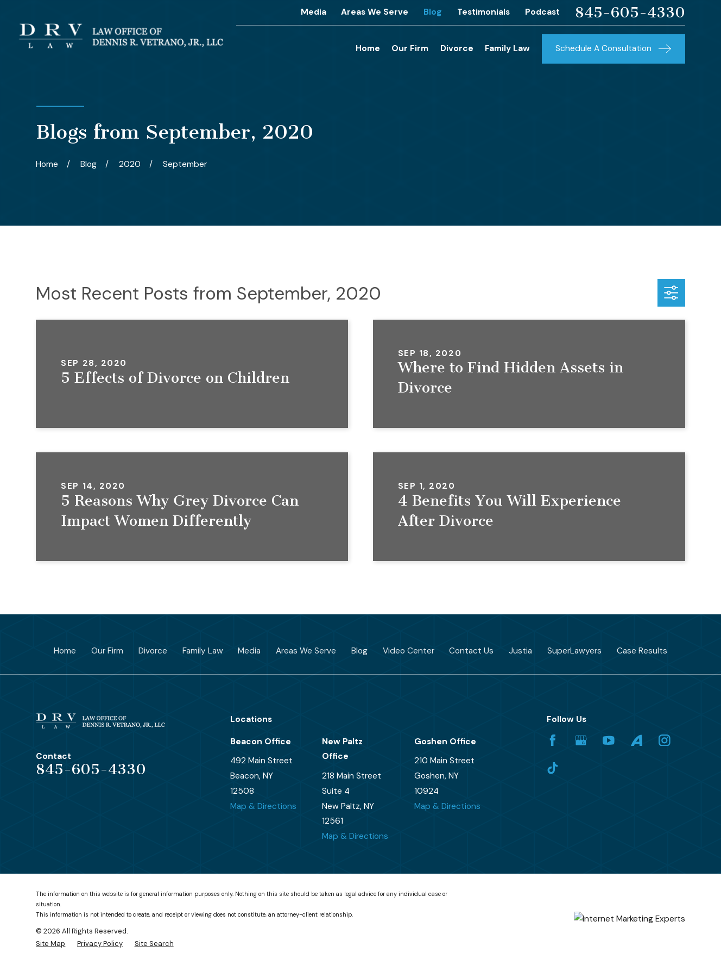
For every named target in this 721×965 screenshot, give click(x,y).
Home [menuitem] (368, 48)
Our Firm (107, 650)
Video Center (408, 650)
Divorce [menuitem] (456, 48)
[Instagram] (665, 740)
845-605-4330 (630, 13)
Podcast (542, 12)
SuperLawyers (574, 650)
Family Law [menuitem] (507, 48)
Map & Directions (263, 806)
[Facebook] (553, 740)
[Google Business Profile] (581, 740)
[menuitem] (50, 943)
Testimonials (483, 12)
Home (65, 650)
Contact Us (471, 650)
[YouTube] (609, 740)
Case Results (642, 650)
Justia (520, 650)
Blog (432, 12)
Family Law (202, 650)
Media (313, 12)
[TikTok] (553, 768)
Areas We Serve (374, 12)
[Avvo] (637, 740)
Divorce (152, 650)
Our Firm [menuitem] (409, 48)
